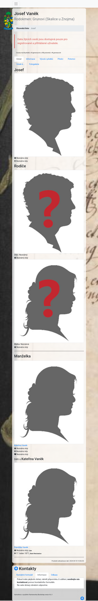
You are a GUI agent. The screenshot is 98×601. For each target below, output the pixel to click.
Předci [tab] (60, 59)
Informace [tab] (30, 59)
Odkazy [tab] (54, 575)
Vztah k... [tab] (21, 64)
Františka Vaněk (21, 547)
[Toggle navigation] (16, 4)
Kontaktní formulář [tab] (25, 575)
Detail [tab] (19, 59)
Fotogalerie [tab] (34, 64)
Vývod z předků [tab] (46, 59)
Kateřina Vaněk (20, 445)
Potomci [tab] (71, 59)
